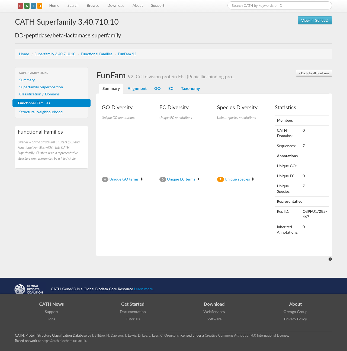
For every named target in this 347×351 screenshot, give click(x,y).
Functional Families (97, 53)
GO (157, 88)
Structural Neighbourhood (41, 112)
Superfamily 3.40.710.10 (55, 53)
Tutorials (133, 319)
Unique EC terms (179, 179)
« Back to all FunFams (314, 73)
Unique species (236, 179)
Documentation (133, 311)
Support (157, 5)
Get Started (132, 304)
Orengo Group (295, 311)
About (138, 5)
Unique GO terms (122, 179)
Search (73, 5)
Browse (93, 5)
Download (115, 5)
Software (214, 319)
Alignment (137, 88)
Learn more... (145, 288)
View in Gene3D (315, 20)
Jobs (51, 319)
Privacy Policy (295, 319)
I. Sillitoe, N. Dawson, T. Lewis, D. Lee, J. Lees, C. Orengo (134, 335)
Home (54, 5)
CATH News (51, 304)
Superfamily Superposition (41, 87)
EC (171, 88)
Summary (27, 80)
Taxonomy (190, 88)
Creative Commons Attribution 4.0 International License (246, 335)
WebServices (214, 311)
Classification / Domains (39, 94)
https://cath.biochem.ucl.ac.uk (64, 341)
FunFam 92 (127, 53)
